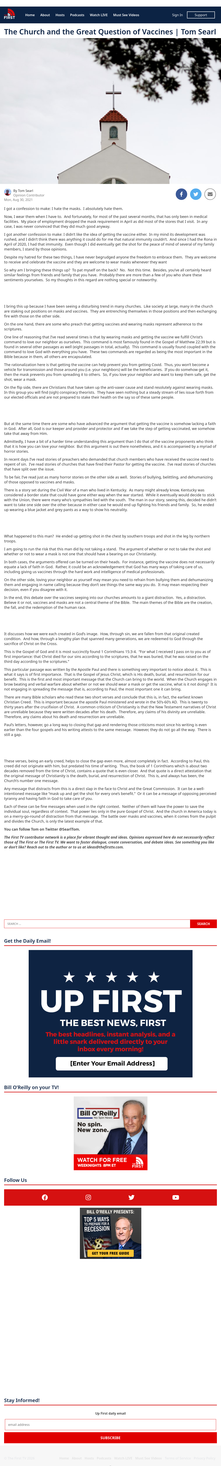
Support (201, 15)
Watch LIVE (99, 15)
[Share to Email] (210, 194)
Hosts (60, 15)
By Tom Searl (23, 190)
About (45, 15)
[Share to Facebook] (181, 194)
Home (30, 15)
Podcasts (77, 15)
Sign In (177, 15)
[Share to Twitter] (196, 194)
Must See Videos (126, 15)
